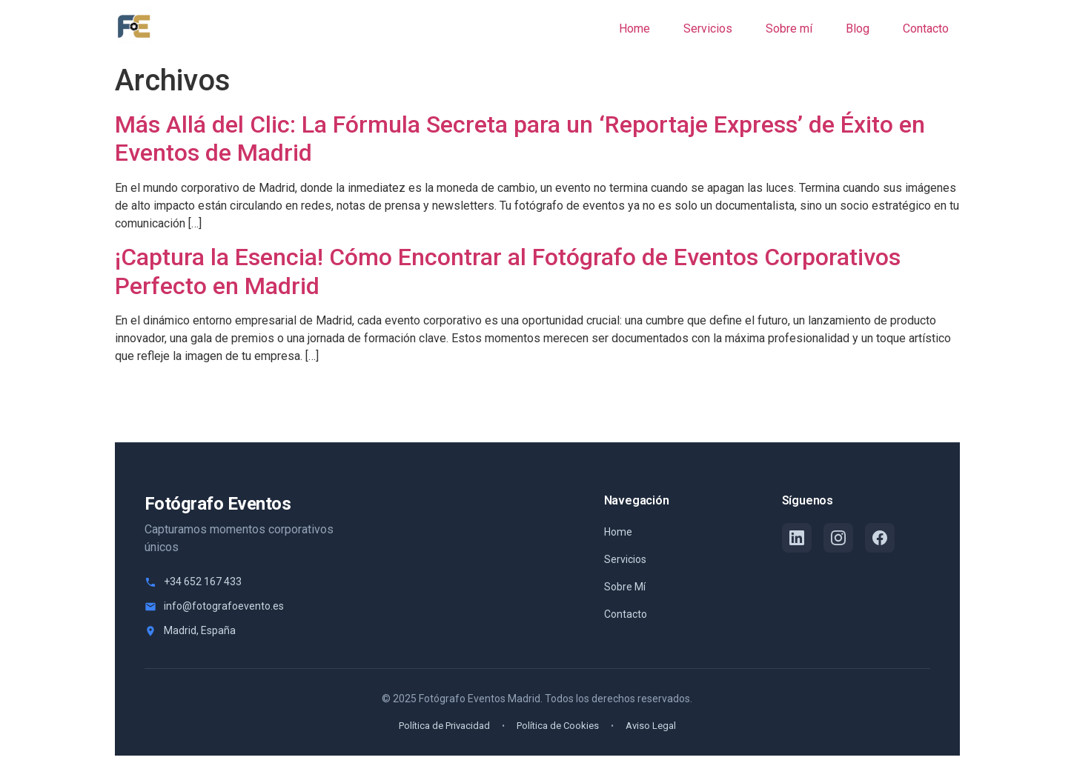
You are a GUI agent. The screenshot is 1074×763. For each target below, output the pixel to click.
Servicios (625, 559)
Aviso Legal (651, 725)
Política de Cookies (558, 725)
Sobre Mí (625, 587)
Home (618, 532)
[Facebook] (880, 538)
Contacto (625, 614)
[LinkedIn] (797, 538)
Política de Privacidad (444, 725)
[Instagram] (838, 538)
